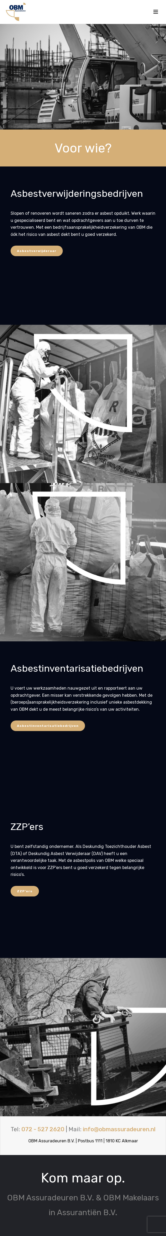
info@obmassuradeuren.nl (119, 1129)
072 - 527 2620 (42, 1129)
